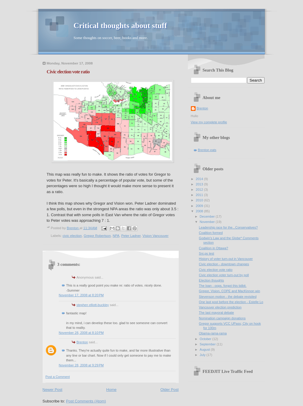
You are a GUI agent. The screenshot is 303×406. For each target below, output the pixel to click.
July (203, 355)
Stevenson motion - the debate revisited (228, 296)
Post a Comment (58, 376)
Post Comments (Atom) (86, 401)
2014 (200, 179)
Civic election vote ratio (216, 269)
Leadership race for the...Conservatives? (228, 227)
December (208, 216)
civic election (72, 235)
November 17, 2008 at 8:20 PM (81, 295)
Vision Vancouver (156, 235)
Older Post (169, 389)
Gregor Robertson (97, 235)
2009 (200, 206)
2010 (200, 200)
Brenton (82, 342)
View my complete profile (209, 122)
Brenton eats (207, 150)
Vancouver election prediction (220, 307)
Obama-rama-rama (213, 333)
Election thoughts (211, 280)
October (206, 339)
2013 (200, 184)
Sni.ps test (206, 253)
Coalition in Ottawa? (213, 248)
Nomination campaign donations (222, 318)
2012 (200, 189)
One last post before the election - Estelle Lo (231, 302)
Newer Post (52, 389)
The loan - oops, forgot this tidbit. (222, 285)
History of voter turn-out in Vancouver (226, 259)
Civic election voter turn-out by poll (224, 275)
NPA (116, 235)
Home (111, 389)
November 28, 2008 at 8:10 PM (81, 332)
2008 (200, 211)
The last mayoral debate (216, 312)
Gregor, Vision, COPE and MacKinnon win (229, 291)
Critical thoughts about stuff (120, 25)
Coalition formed (211, 232)
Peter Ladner (131, 235)
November (208, 222)
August (205, 349)
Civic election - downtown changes (224, 264)
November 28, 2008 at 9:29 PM (81, 365)
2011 (200, 195)
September (208, 344)
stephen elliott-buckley (93, 305)
